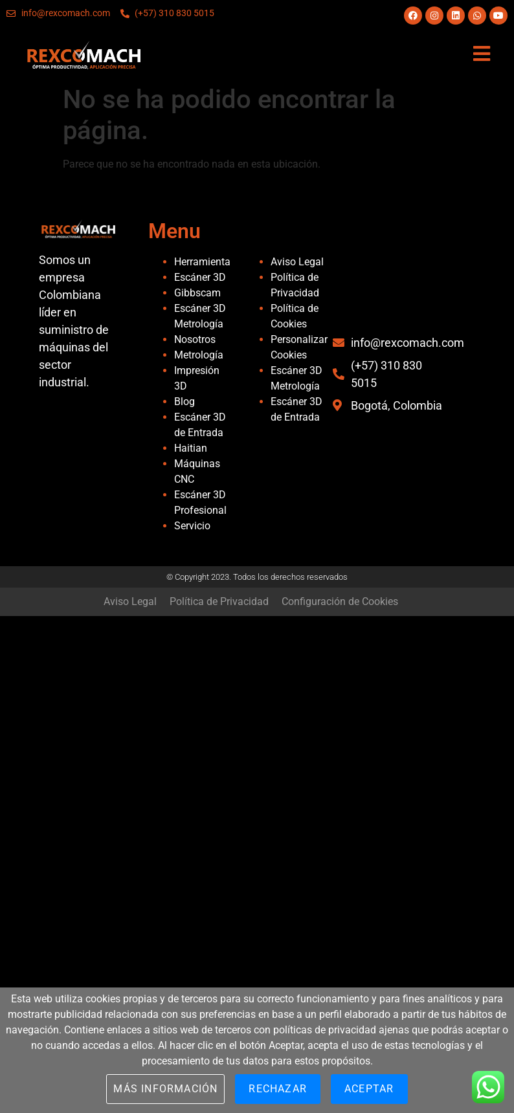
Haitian (190, 448)
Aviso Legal (297, 262)
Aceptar (369, 1089)
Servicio (192, 526)
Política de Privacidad (219, 601)
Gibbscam (197, 293)
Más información (165, 1089)
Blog (184, 401)
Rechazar (278, 1089)
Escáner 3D (200, 277)
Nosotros (195, 339)
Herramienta (202, 262)
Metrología (198, 355)
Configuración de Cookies (340, 601)
